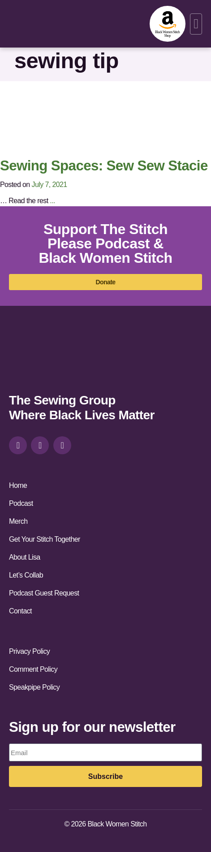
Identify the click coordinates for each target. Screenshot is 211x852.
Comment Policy (33, 669)
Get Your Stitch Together (44, 539)
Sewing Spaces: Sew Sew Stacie (104, 166)
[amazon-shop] (167, 24)
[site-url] (39, 357)
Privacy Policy (29, 651)
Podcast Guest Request (44, 593)
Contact (20, 611)
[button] (196, 24)
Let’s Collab (26, 575)
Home (18, 485)
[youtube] (62, 445)
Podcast (21, 503)
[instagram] (18, 445)
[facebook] (40, 445)
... (52, 200)
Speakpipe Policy (34, 687)
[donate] (105, 282)
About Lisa (24, 557)
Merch (18, 521)
